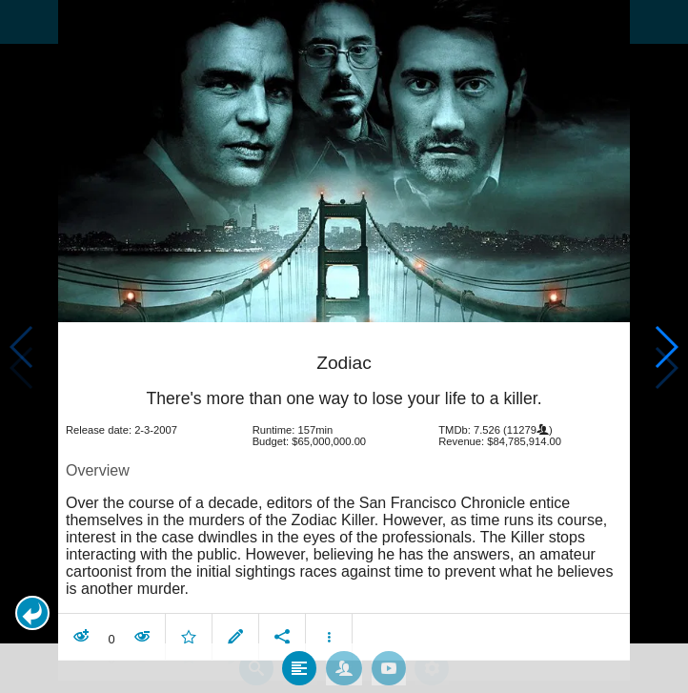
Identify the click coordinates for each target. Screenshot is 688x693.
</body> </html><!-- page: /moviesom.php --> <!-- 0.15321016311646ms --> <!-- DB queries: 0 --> (344, 346)
